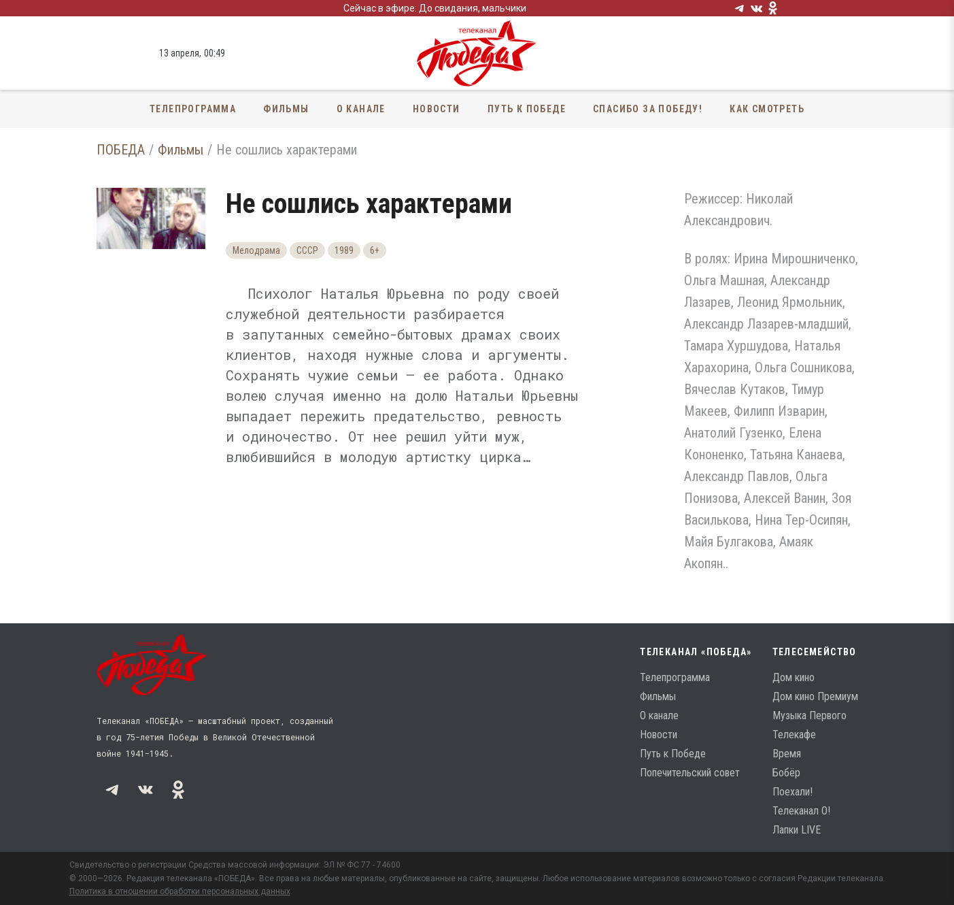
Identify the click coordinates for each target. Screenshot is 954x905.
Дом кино (793, 677)
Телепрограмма (193, 108)
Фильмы (286, 108)
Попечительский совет (690, 772)
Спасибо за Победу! (647, 108)
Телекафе (794, 734)
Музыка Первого (809, 715)
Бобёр (786, 772)
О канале (361, 108)
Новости (436, 108)
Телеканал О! (801, 810)
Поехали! (792, 791)
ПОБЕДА (121, 150)
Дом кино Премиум (815, 696)
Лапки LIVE (796, 829)
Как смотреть (767, 108)
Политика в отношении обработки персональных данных (179, 891)
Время (786, 753)
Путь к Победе (527, 108)
